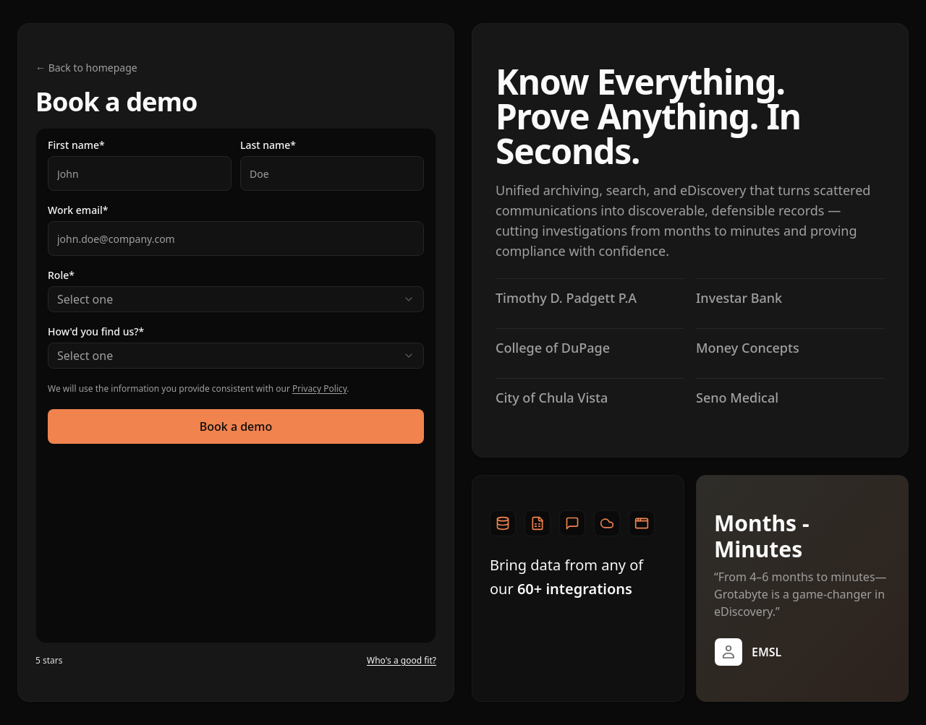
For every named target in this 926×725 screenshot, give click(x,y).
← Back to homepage (86, 67)
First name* (76, 145)
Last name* (268, 145)
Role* (61, 275)
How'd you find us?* (96, 332)
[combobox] (236, 299)
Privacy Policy (319, 388)
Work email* (78, 210)
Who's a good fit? (401, 660)
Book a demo (236, 426)
